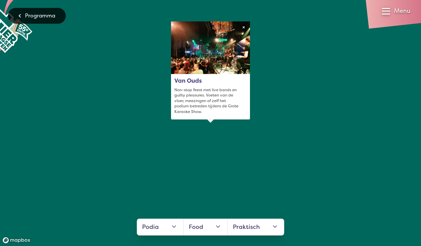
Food (205, 227)
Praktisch (256, 227)
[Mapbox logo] (16, 240)
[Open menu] (396, 11)
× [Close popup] (243, 27)
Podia (160, 227)
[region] (210, 123)
